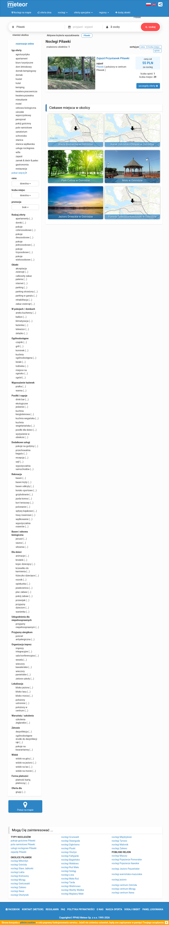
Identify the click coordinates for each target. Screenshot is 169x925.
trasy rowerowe (23, 515)
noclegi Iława (17, 891)
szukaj (150, 27)
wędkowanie (22, 519)
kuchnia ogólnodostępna (24, 356)
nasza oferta (114, 909)
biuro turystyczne (22, 62)
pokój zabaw (22, 596)
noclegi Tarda (68, 882)
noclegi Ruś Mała (70, 867)
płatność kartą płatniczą (21, 781)
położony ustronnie (20, 701)
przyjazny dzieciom (20, 606)
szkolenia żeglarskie (21, 721)
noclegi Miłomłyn (19, 861)
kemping (18, 87)
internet (20, 283)
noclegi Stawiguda (70, 840)
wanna (19, 390)
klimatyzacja (22, 321)
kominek (20, 350)
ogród (19, 377)
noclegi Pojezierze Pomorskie (127, 859)
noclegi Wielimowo (70, 886)
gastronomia (20, 164)
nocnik (19, 579)
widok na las (22, 766)
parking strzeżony (25, 291)
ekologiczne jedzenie (20, 405)
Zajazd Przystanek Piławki (112, 58)
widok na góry (23, 758)
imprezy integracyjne (22, 650)
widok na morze (24, 771)
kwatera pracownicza (24, 91)
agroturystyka (21, 54)
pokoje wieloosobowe (23, 258)
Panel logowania (152, 909)
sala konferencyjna (25, 655)
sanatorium (19, 131)
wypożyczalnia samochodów (23, 467)
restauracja (19, 168)
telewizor (20, 329)
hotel (16, 83)
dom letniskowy (22, 66)
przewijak (20, 600)
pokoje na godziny (25, 446)
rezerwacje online (23, 44)
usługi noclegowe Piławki (24, 848)
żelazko (20, 333)
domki (19, 222)
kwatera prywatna (23, 95)
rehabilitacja (22, 299)
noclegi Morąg (18, 879)
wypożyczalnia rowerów (21, 525)
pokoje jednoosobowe (23, 243)
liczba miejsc (18, 190)
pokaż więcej (19, 173)
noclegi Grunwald (70, 837)
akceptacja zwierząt (20, 270)
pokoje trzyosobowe (22, 250)
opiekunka (21, 583)
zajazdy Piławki (18, 852)
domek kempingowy (24, 71)
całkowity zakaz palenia (22, 277)
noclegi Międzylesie (122, 837)
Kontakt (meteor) (32, 909)
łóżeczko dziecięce (25, 575)
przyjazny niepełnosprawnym (25, 625)
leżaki (19, 362)
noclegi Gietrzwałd (20, 883)
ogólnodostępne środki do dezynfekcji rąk (24, 739)
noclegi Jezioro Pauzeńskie (125, 868)
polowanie (21, 506)
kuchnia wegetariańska (23, 424)
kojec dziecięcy (23, 564)
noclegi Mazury (119, 855)
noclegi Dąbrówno (70, 844)
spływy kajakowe (24, 511)
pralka (19, 386)
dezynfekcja (22, 731)
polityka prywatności (80, 909)
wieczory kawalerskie (22, 665)
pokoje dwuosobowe (22, 236)
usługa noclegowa (23, 148)
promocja (16, 202)
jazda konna (22, 498)
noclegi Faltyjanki (70, 856)
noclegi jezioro (119, 879)
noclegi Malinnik (120, 844)
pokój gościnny (21, 123)
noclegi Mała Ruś (70, 878)
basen (19, 478)
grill (17, 346)
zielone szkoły (23, 678)
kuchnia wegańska (25, 418)
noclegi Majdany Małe (72, 893)
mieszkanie (19, 99)
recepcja (20, 457)
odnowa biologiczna (24, 108)
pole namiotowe (22, 127)
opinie (157, 50)
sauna (19, 542)
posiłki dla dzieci (24, 430)
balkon (19, 317)
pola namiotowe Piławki (23, 844)
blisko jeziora (22, 687)
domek (17, 75)
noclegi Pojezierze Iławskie (125, 863)
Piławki (100, 66)
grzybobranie (22, 494)
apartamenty (22, 218)
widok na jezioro (24, 762)
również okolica (18, 35)
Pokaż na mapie (25, 806)
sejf (17, 461)
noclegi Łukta (17, 872)
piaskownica (22, 588)
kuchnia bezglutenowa (23, 412)
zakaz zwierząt (23, 304)
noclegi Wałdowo (70, 863)
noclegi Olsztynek (20, 895)
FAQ (63, 909)
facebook (13, 909)
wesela (19, 659)
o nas (100, 909)
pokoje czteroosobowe (23, 228)
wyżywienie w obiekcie (21, 435)
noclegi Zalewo (18, 887)
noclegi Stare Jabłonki (22, 868)
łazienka (20, 325)
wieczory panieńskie (21, 673)
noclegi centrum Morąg (123, 889)
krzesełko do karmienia (21, 570)
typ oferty (17, 50)
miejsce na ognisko (20, 372)
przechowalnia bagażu (21, 452)
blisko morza (22, 695)
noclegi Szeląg (68, 871)
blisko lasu (21, 691)
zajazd (17, 156)
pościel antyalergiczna (23, 637)
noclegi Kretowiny (20, 876)
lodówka (20, 366)
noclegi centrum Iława (123, 892)
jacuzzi (19, 538)
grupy (18, 792)
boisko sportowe (24, 490)
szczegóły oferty (148, 86)
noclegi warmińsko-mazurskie (127, 874)
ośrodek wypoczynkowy (21, 113)
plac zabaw (21, 592)
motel (17, 103)
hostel (17, 79)
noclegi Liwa (67, 875)
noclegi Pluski (68, 848)
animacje (20, 555)
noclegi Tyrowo (119, 840)
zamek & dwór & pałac (25, 160)
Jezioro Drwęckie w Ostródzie (75, 216)
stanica (17, 140)
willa (16, 152)
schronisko (19, 135)
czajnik (19, 342)
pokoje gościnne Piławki (23, 840)
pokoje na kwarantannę (22, 748)
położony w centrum (20, 709)
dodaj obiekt (132, 909)
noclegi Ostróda (19, 864)
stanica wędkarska (23, 144)
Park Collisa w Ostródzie (75, 180)
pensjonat (19, 119)
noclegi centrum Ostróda (124, 885)
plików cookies (27, 922)
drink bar (20, 399)
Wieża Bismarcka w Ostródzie (75, 144)
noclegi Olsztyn (69, 852)
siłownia (20, 547)
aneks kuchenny (24, 312)
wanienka (20, 611)
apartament (20, 58)
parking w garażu (24, 295)
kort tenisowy (22, 502)
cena (14, 178)
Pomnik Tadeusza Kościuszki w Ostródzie (132, 216)
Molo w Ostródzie (132, 180)
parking (19, 287)
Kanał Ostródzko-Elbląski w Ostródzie (132, 144)
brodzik (19, 560)
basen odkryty (23, 486)
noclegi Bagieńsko (70, 859)
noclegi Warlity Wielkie (72, 890)
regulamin (52, 909)
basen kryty (21, 482)
